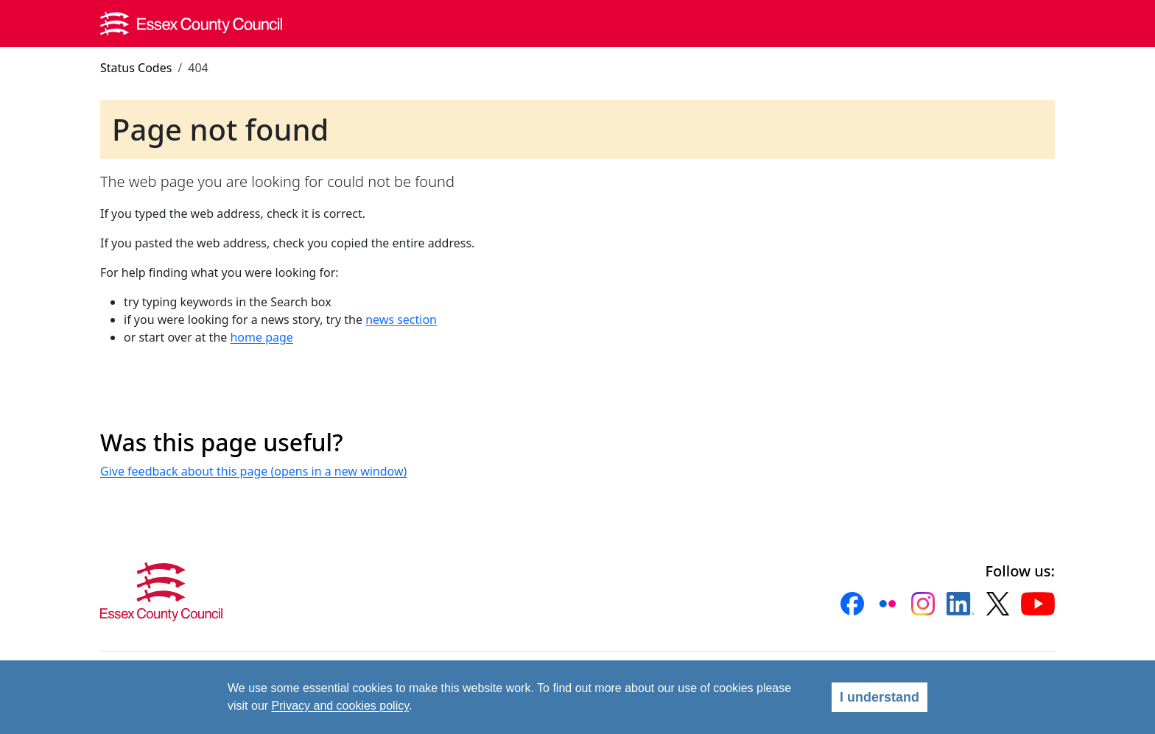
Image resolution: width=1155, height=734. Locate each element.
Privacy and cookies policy (340, 705)
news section (401, 319)
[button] (852, 603)
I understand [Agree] (879, 697)
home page (261, 337)
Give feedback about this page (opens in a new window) (253, 471)
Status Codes (136, 68)
